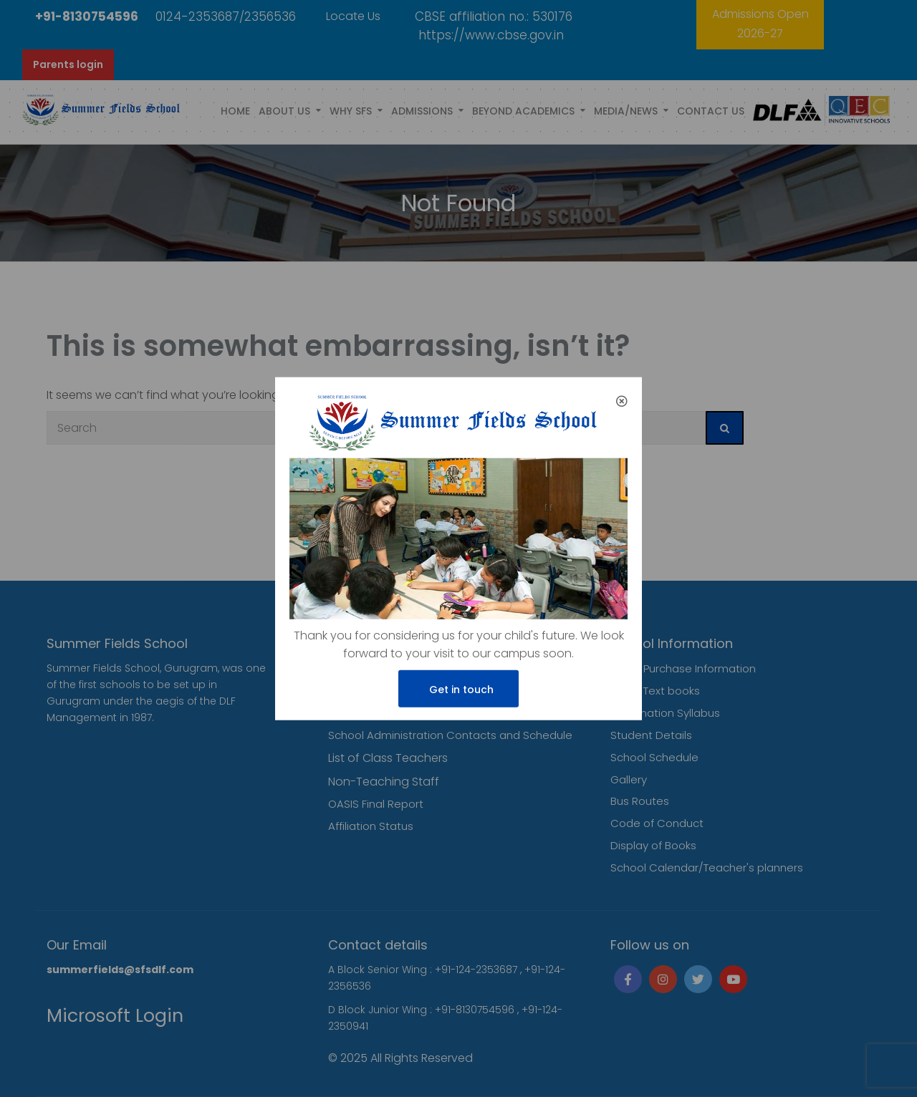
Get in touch (458, 689)
